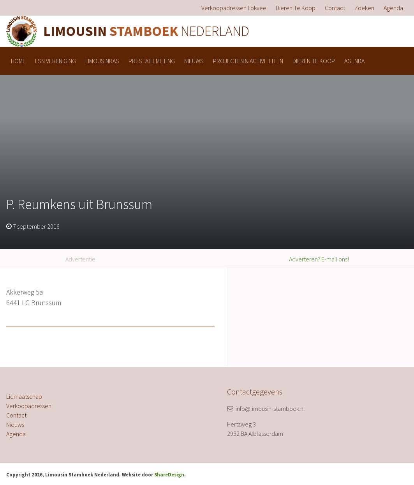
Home (18, 61)
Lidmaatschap (24, 396)
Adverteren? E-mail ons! (319, 259)
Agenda (393, 8)
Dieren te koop (295, 8)
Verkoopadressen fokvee (233, 8)
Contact (335, 8)
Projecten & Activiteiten (248, 61)
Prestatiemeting (152, 61)
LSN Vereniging (55, 61)
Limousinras (102, 61)
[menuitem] (234, 8)
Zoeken (364, 8)
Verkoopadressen (28, 406)
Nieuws (194, 61)
